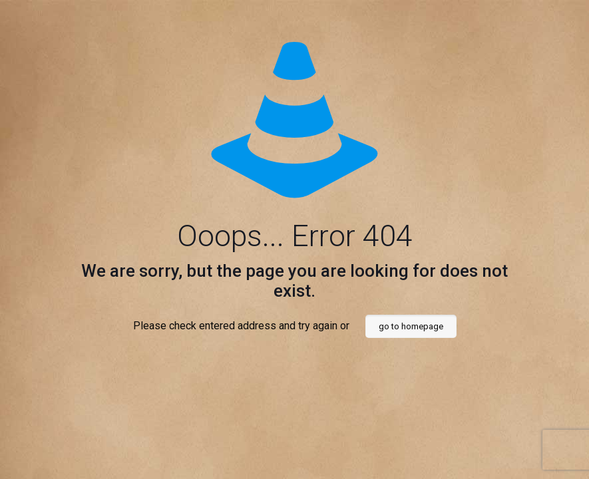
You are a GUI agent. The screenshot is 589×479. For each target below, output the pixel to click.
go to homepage (411, 326)
